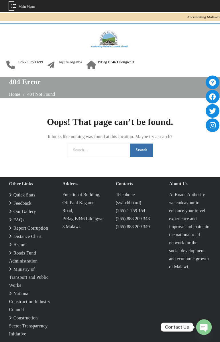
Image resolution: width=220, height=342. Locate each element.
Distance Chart (27, 236)
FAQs (18, 219)
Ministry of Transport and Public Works (29, 277)
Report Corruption (30, 228)
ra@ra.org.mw (70, 62)
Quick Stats (24, 194)
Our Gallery (24, 211)
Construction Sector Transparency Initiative (28, 325)
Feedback (22, 203)
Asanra (20, 244)
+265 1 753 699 (30, 62)
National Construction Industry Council (29, 301)
